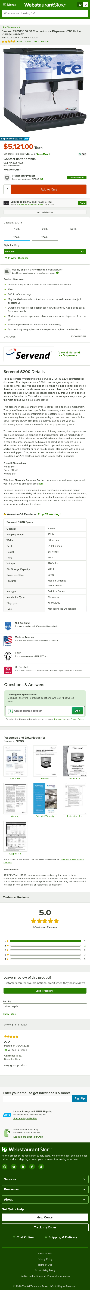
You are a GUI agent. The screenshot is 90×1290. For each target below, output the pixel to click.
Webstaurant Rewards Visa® (30, 204)
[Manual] (45, 763)
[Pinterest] (41, 1166)
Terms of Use (60, 719)
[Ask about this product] (45, 711)
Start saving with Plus (25, 1118)
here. (41, 483)
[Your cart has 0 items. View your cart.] (82, 4)
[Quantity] (7, 189)
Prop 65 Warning (48, 514)
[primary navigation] (9, 4)
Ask (77, 710)
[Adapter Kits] (15, 838)
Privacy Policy (77, 719)
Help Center (45, 1217)
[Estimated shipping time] (57, 272)
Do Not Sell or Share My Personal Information (45, 1276)
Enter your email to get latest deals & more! (36, 1093)
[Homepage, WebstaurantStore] (45, 5)
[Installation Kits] (74, 800)
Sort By (7, 1001)
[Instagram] (4, 1166)
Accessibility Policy (45, 1270)
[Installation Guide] (74, 763)
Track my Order (45, 1227)
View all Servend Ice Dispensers (69, 354)
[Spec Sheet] (15, 763)
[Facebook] (23, 1166)
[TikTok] (32, 1166)
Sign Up (80, 1098)
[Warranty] (15, 800)
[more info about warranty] (41, 179)
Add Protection (77, 177)
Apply (83, 203)
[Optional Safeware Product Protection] (45, 800)
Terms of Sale (45, 1253)
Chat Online (23, 1237)
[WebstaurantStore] (45, 1149)
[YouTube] (14, 1166)
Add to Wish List (45, 212)
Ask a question (41, 41)
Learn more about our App (28, 1136)
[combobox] (45, 13)
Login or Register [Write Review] (45, 990)
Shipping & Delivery (61, 1237)
